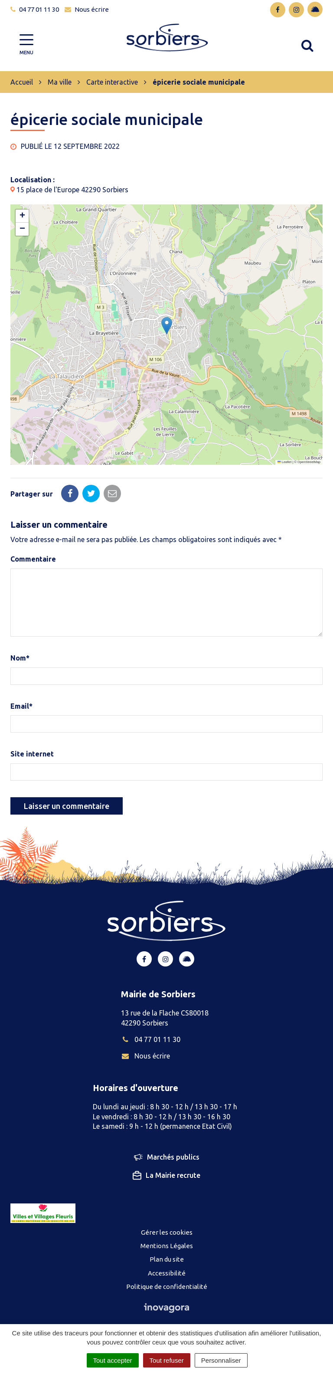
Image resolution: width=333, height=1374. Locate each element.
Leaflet (284, 462)
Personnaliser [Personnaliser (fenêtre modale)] (221, 1360)
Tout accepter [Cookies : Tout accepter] (112, 1360)
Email (21, 706)
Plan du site (167, 1259)
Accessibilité (167, 1273)
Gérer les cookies (167, 1232)
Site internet (32, 754)
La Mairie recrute (166, 1175)
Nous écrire (145, 1056)
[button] (166, 326)
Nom (19, 658)
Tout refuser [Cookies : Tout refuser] (167, 1360)
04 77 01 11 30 (150, 1039)
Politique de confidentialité (166, 1286)
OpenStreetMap (308, 462)
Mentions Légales (166, 1245)
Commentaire (33, 559)
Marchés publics (166, 1157)
